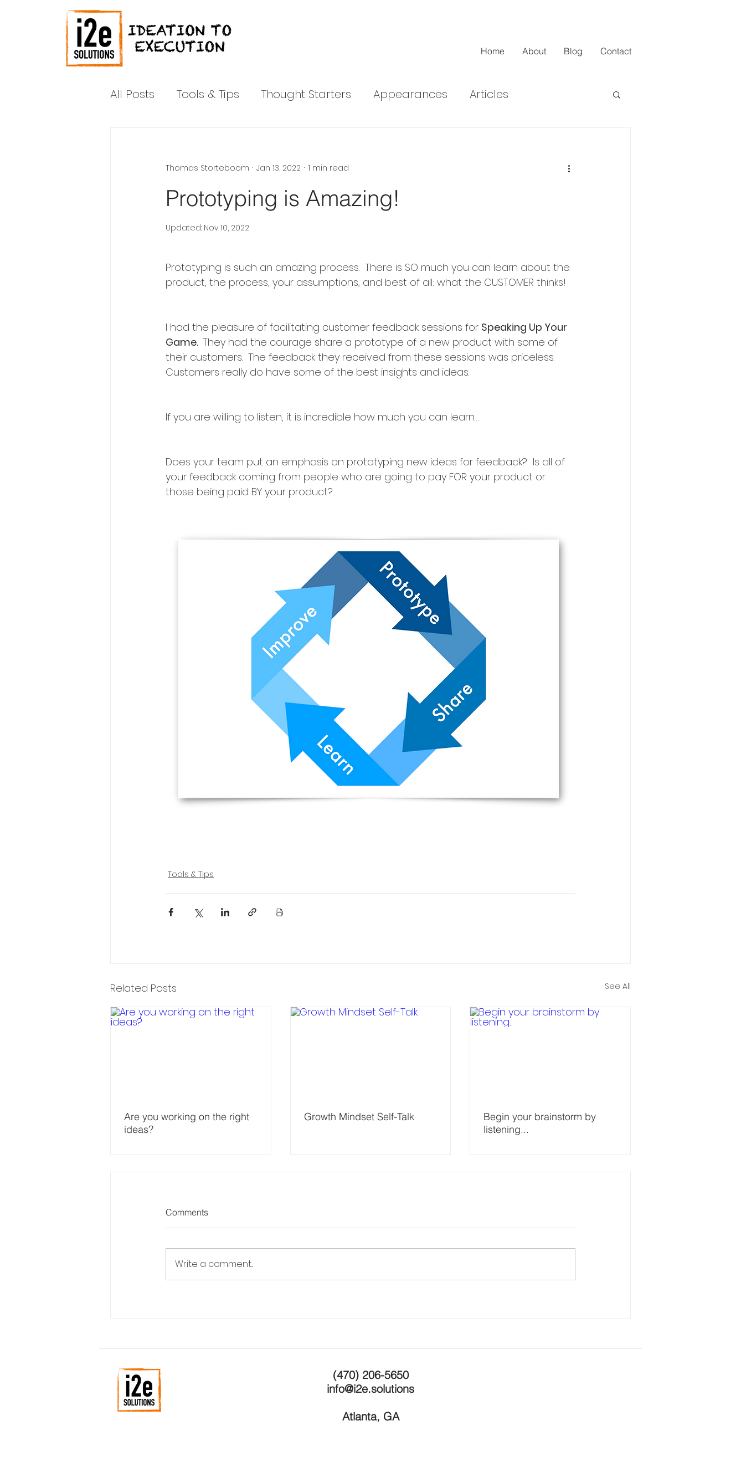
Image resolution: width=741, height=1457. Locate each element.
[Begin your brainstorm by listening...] (550, 1052)
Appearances (410, 94)
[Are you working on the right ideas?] (191, 1052)
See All (618, 986)
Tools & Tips (208, 94)
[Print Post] (279, 912)
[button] (616, 94)
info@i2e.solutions (370, 1389)
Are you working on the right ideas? (186, 1123)
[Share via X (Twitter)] (198, 912)
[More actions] (568, 168)
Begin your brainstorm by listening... (539, 1123)
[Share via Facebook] (171, 912)
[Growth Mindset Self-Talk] (371, 1052)
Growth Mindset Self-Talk (359, 1116)
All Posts (132, 94)
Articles (489, 94)
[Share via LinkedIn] (225, 912)
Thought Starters (306, 94)
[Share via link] (252, 912)
